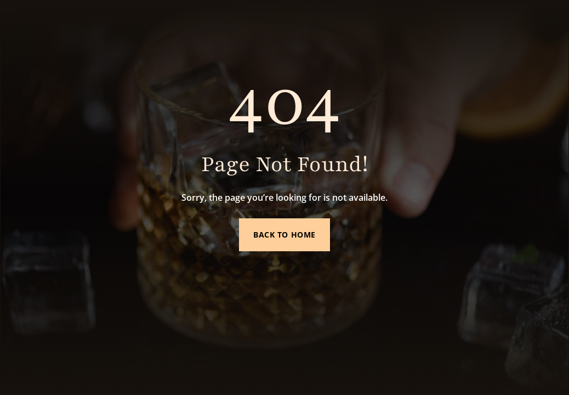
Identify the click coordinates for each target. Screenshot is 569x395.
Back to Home (284, 234)
